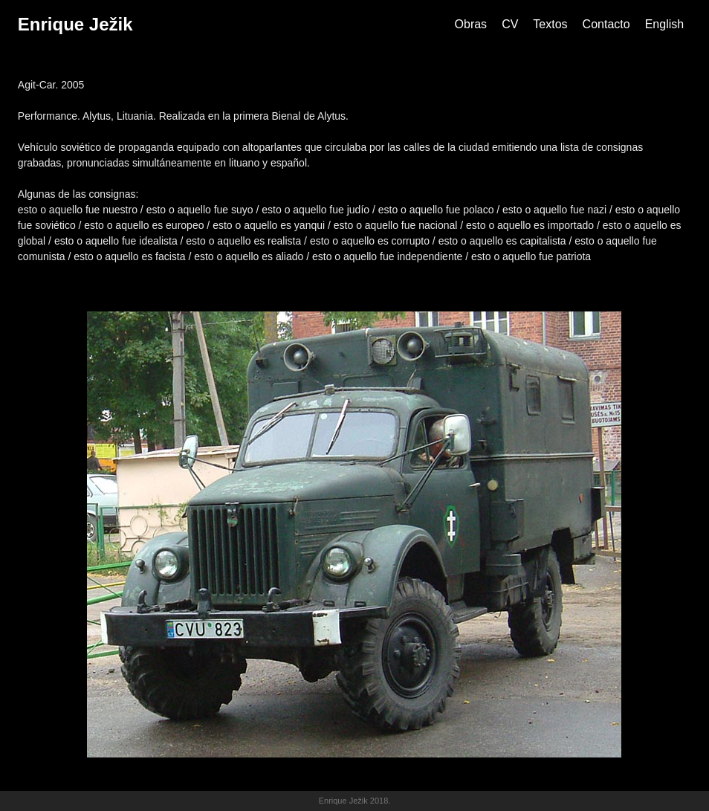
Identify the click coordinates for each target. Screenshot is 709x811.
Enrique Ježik (75, 24)
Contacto (606, 24)
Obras (471, 24)
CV (510, 24)
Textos (550, 24)
